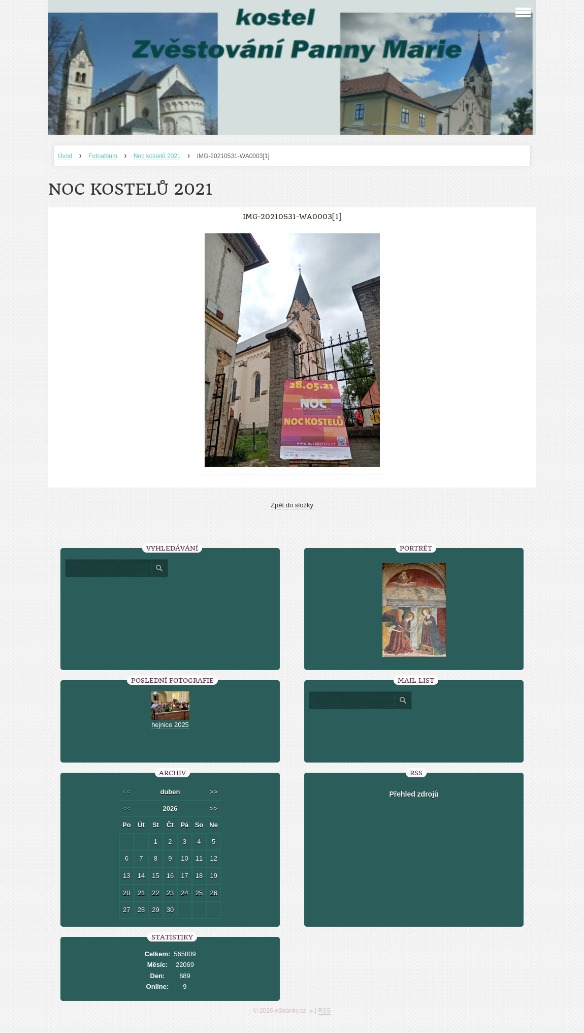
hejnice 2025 (170, 724)
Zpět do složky (292, 505)
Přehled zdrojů (413, 794)
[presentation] (414, 732)
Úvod (65, 156)
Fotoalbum (102, 156)
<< (127, 792)
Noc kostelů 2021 (157, 156)
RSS (324, 1010)
